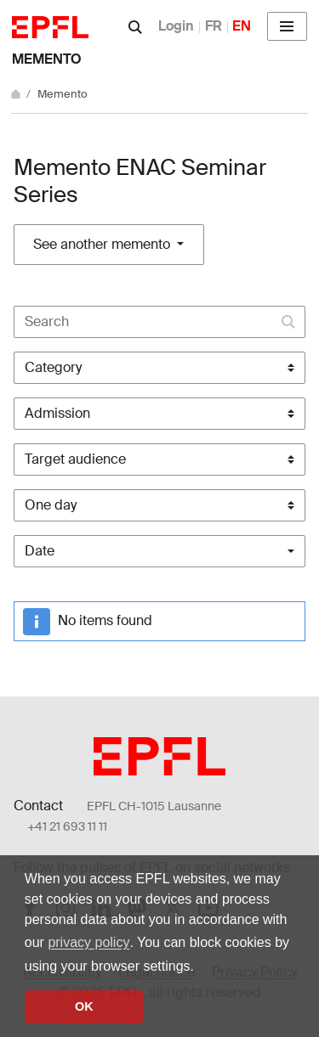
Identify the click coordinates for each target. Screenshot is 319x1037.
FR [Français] (213, 26)
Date (39, 551)
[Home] (17, 94)
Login (176, 26)
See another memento (103, 244)
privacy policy (88, 942)
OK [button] (84, 1006)
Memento (47, 59)
